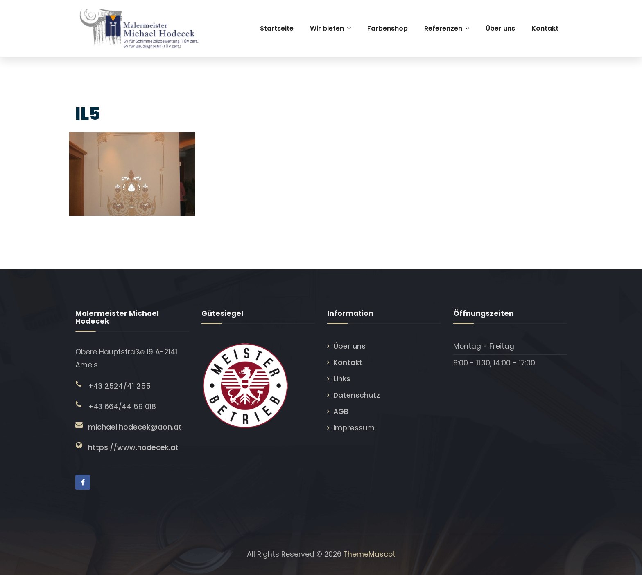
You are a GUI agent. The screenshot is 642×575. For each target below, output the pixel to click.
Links (341, 379)
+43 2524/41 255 (119, 386)
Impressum (354, 428)
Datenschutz (356, 395)
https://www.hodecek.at (133, 447)
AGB (340, 411)
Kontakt (347, 362)
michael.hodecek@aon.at (135, 427)
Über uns (349, 346)
